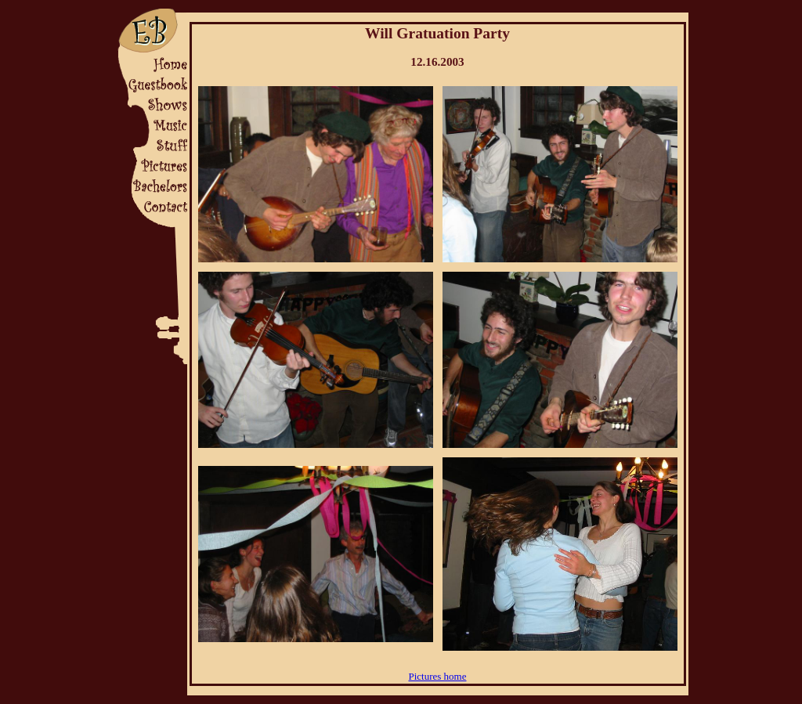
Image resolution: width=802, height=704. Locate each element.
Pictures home (437, 676)
